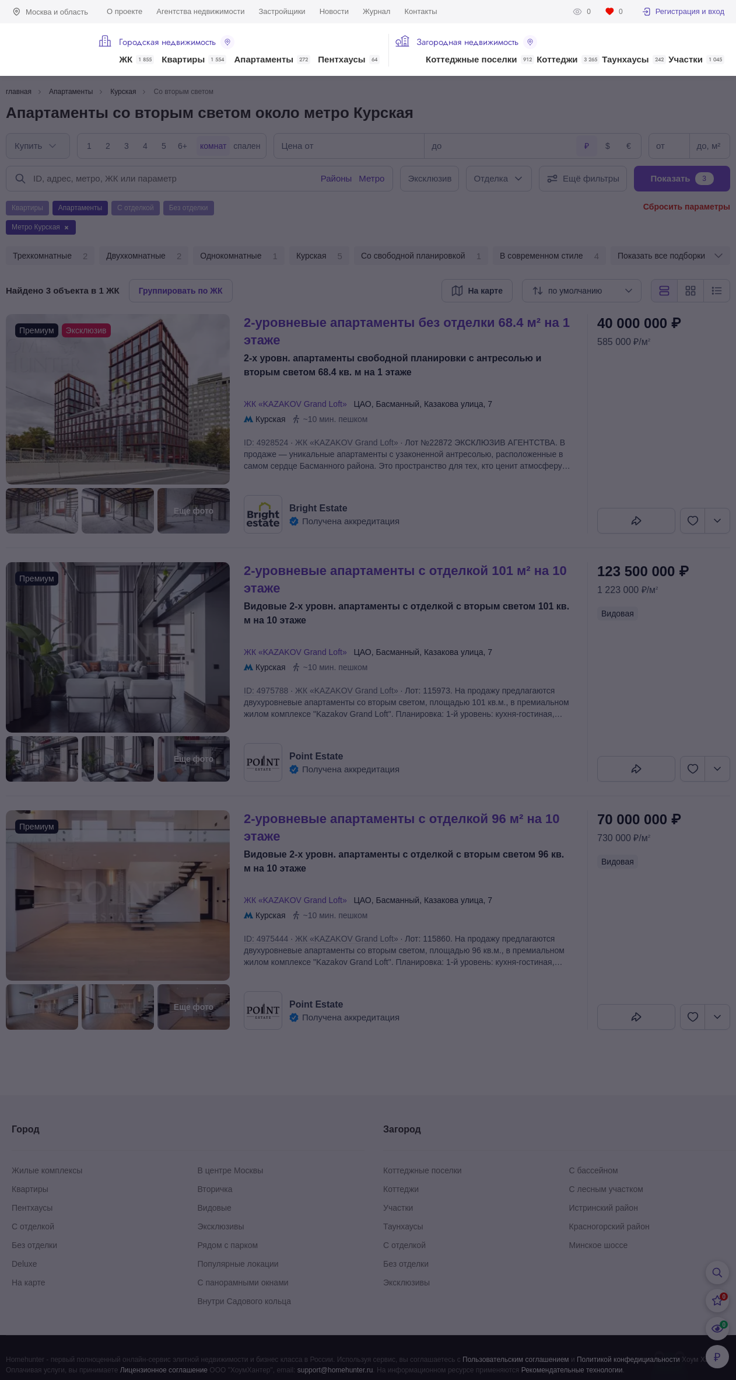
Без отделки (34, 1245)
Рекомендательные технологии (572, 1370)
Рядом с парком (228, 1245)
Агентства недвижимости (200, 11)
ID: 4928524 (266, 442)
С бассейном (593, 1170)
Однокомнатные (239, 256)
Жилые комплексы (47, 1170)
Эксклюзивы (221, 1226)
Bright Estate (318, 508)
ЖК (136, 59)
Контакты (420, 11)
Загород (402, 1129)
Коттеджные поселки (480, 59)
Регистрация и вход (683, 11)
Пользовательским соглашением (515, 1359)
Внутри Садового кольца (245, 1301)
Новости (334, 11)
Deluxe (24, 1264)
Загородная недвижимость (476, 42)
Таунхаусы (633, 59)
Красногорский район (609, 1226)
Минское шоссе (598, 1245)
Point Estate (316, 756)
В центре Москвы (231, 1170)
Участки (696, 59)
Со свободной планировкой (421, 256)
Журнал (376, 11)
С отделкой (33, 1226)
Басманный (397, 404)
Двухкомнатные (143, 256)
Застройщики (281, 11)
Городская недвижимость (176, 42)
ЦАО (362, 404)
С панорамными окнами (243, 1282)
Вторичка (215, 1189)
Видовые (215, 1207)
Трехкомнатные (50, 256)
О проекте (124, 11)
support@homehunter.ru (335, 1370)
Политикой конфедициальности (628, 1359)
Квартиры (194, 59)
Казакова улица (453, 404)
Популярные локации (238, 1264)
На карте (28, 1282)
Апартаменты (272, 59)
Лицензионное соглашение (164, 1370)
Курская (319, 256)
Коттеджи (568, 59)
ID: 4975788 (266, 690)
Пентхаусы (348, 59)
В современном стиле (549, 256)
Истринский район (603, 1207)
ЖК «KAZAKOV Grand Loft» (298, 404)
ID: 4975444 (266, 938)
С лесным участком (606, 1189)
